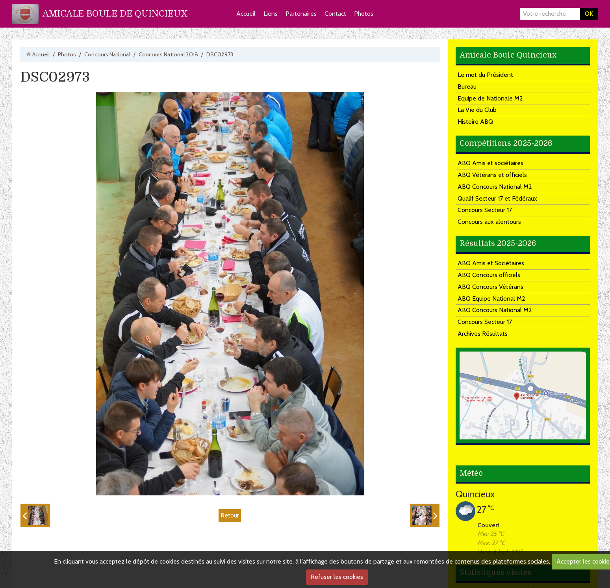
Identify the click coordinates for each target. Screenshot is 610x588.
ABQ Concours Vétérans (490, 286)
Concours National (107, 54)
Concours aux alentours (489, 221)
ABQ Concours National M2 (495, 186)
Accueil (246, 13)
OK (589, 13)
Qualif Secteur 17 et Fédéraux (497, 198)
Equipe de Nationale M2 (490, 98)
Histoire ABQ (475, 121)
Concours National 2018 (168, 54)
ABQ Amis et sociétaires (490, 163)
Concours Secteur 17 (485, 210)
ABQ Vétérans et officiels (492, 175)
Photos (363, 13)
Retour (230, 515)
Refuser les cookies (337, 577)
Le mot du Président (485, 74)
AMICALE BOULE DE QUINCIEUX (115, 14)
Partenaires (301, 13)
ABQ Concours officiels (489, 275)
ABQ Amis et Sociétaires (491, 263)
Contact (335, 13)
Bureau (467, 86)
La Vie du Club (477, 110)
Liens (270, 13)
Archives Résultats (483, 333)
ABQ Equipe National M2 (491, 298)
